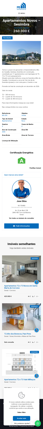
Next (37, 53)
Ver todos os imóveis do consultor (21, 218)
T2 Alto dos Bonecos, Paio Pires (17, 334)
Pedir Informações (23, 226)
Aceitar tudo (21, 418)
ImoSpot (31, 426)
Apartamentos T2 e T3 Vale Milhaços (19, 379)
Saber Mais (21, 412)
